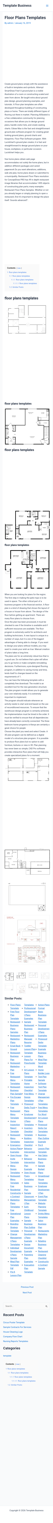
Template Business (17, 6)
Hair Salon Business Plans (42, 1159)
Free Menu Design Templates (29, 1097)
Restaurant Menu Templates (15, 1138)
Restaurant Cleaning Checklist (43, 1254)
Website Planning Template (42, 1206)
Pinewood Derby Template (42, 1042)
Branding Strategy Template (14, 1227)
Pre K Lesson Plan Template (43, 1148)
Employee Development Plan (43, 1189)
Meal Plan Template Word (42, 1063)
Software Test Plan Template (42, 1087)
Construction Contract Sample (43, 1265)
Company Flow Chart (12, 1336)
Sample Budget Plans (41, 1169)
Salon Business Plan (42, 1224)
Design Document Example (29, 1248)
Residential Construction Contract (15, 1193)
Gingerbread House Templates (43, 1179)
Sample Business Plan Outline (29, 1224)
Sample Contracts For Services (17, 1327)
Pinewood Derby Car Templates (43, 1128)
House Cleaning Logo (13, 1332)
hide (19, 268)
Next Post (27, 1293)
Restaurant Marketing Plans (15, 1039)
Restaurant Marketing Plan (15, 1066)
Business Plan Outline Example (43, 1138)
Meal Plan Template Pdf (14, 1265)
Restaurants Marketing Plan (43, 1234)
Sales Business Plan (28, 1186)
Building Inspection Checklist (29, 1141)
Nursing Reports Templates (15, 1341)
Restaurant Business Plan (15, 1056)
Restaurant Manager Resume (29, 1039)
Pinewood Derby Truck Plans (29, 1107)
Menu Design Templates (15, 1169)
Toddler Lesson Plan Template (29, 1049)
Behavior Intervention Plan (29, 1152)
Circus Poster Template (13, 1322)
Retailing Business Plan (42, 1244)
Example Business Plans (42, 1052)
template (7, 1356)
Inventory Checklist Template (28, 1131)
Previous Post (27, 1287)
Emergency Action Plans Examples (16, 1148)
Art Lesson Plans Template (29, 1073)
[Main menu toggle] (47, 6)
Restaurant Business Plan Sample (16, 1090)
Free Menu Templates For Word (43, 1111)
